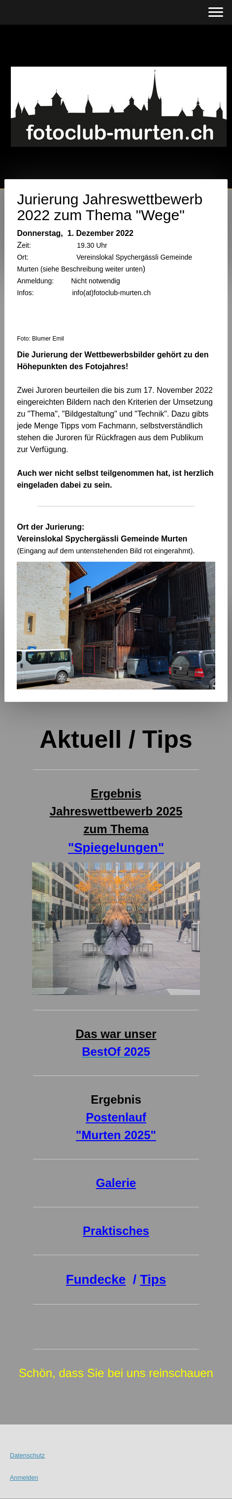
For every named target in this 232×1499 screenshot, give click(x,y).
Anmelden (24, 1477)
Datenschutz (27, 1455)
